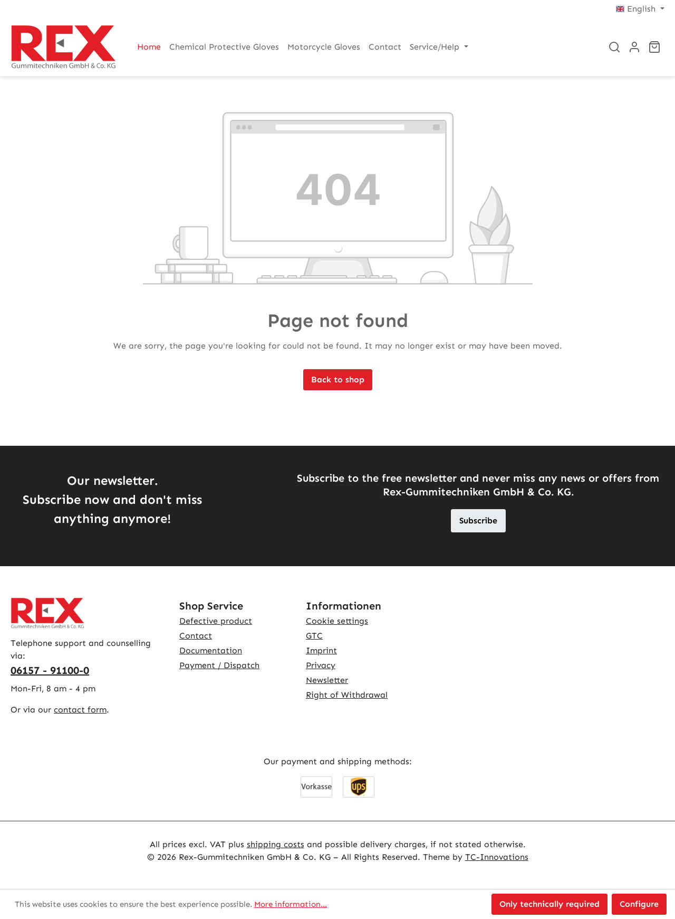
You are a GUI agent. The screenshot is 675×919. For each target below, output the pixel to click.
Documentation (210, 650)
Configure (639, 904)
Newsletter (327, 680)
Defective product (215, 621)
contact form (80, 710)
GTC (314, 636)
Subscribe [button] (478, 520)
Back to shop (337, 379)
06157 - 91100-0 (50, 670)
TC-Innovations (496, 857)
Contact (195, 636)
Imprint (321, 650)
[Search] (614, 47)
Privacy (320, 665)
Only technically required (549, 904)
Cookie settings (337, 621)
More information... (290, 904)
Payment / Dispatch (219, 665)
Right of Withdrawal (347, 695)
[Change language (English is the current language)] (640, 9)
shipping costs (275, 844)
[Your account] (634, 47)
